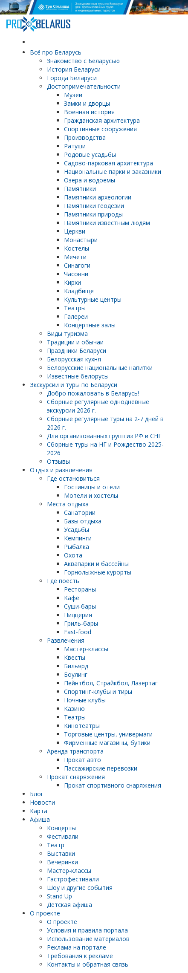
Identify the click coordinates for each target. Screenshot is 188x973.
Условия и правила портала (87, 930)
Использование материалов (88, 939)
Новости (42, 802)
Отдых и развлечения (61, 470)
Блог (36, 794)
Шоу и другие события (80, 887)
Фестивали (62, 836)
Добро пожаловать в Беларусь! (93, 393)
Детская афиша (69, 905)
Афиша (40, 819)
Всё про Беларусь (55, 52)
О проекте (45, 913)
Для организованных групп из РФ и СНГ (104, 436)
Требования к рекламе (80, 956)
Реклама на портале (76, 947)
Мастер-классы (69, 870)
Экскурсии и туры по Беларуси (73, 385)
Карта (38, 811)
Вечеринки (62, 862)
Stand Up (59, 896)
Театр (55, 845)
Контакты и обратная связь (87, 964)
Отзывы (58, 461)
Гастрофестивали (73, 879)
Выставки (61, 853)
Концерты (61, 828)
